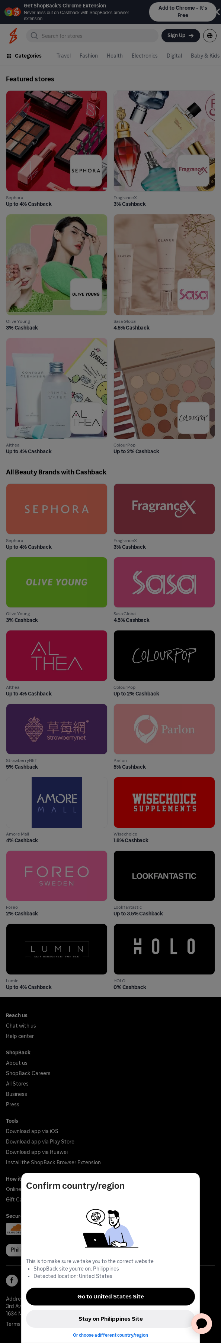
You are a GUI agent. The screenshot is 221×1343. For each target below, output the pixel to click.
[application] (201, 1323)
